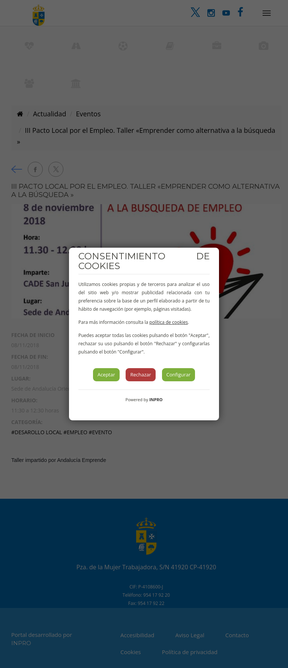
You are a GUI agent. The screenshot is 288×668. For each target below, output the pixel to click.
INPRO (156, 399)
